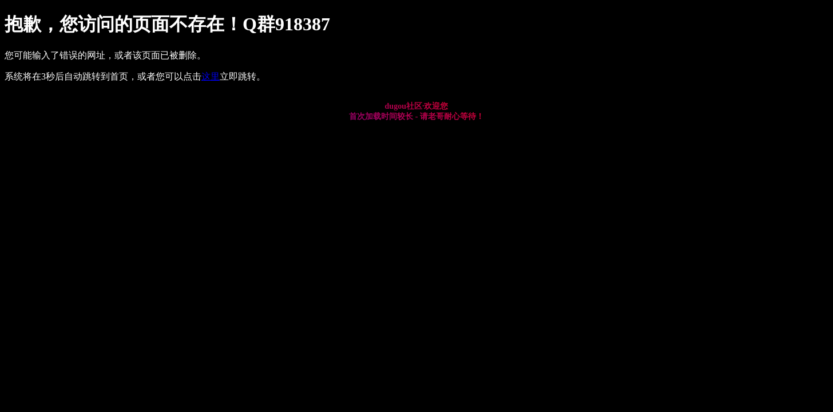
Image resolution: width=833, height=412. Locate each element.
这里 (210, 76)
